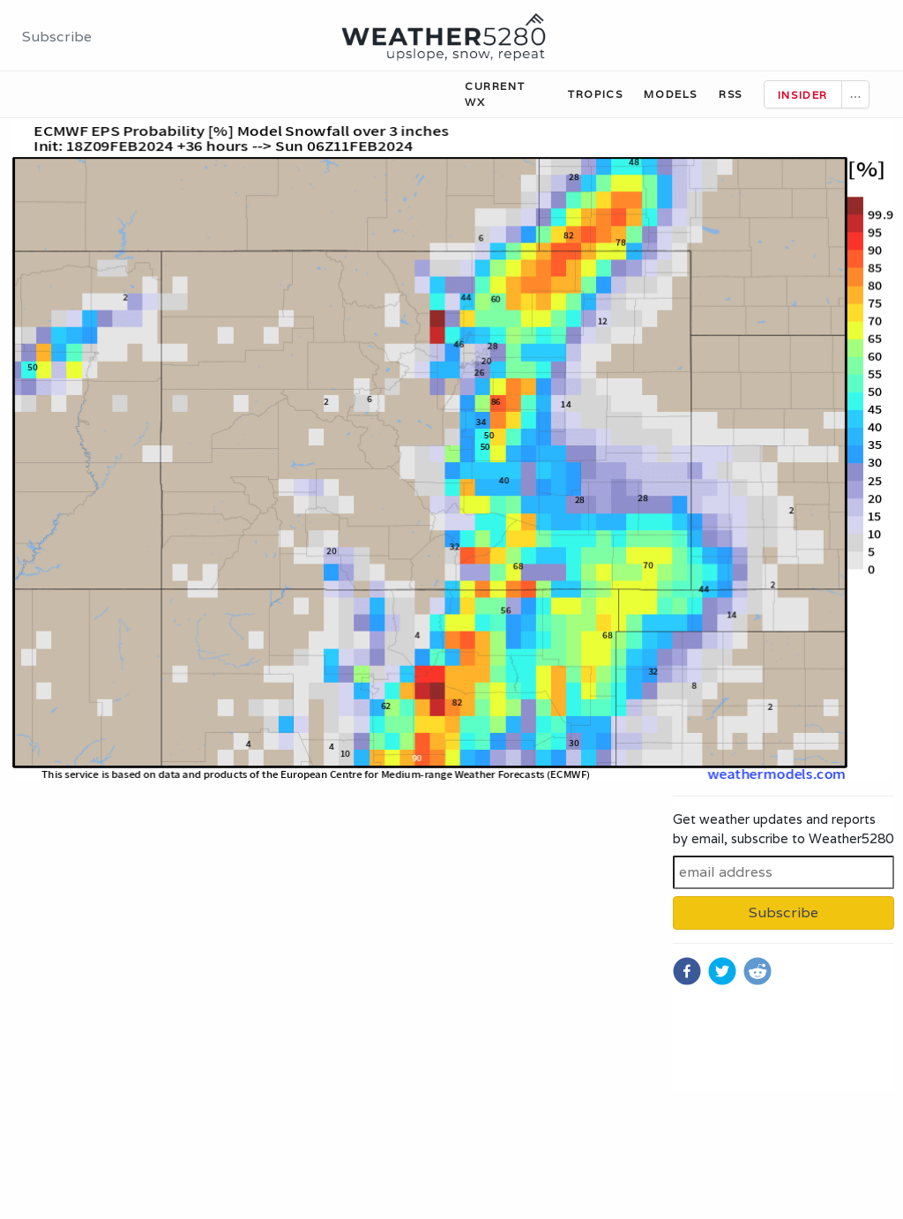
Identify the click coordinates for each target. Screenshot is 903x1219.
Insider (803, 94)
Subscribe (57, 36)
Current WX (495, 93)
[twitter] (722, 971)
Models (671, 94)
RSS (731, 94)
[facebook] (687, 971)
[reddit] (757, 971)
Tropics (595, 94)
